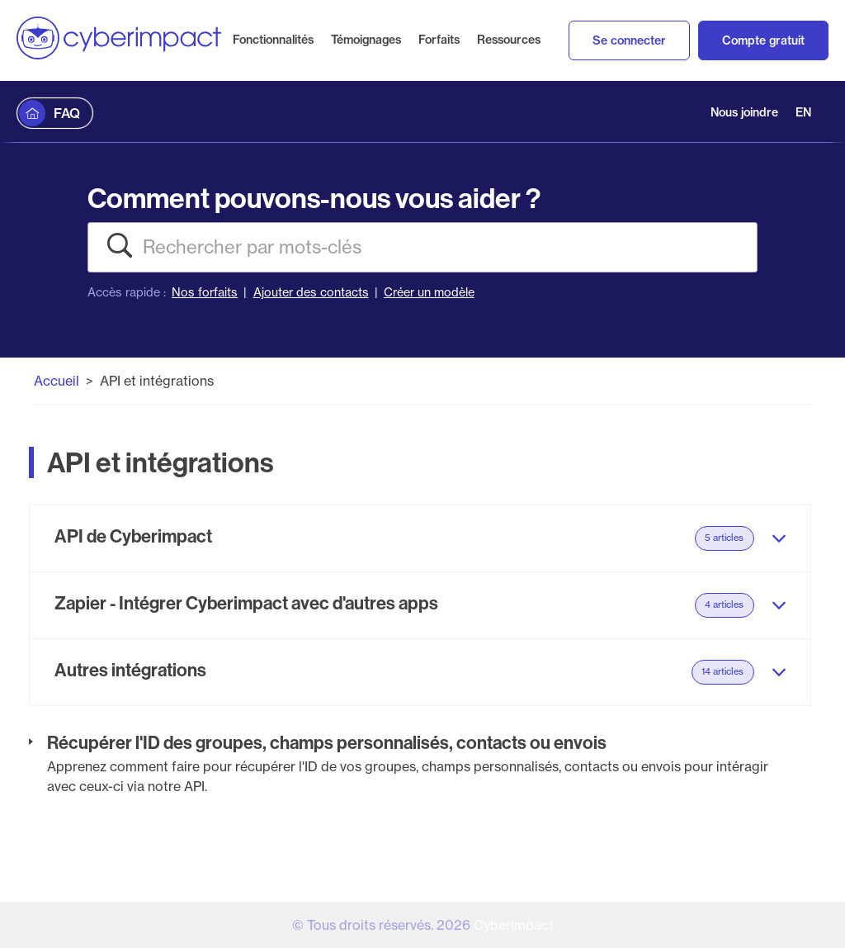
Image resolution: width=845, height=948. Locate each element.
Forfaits (439, 39)
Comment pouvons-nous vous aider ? (314, 198)
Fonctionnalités (273, 39)
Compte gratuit (763, 40)
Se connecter (629, 40)
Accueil (56, 380)
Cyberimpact (514, 925)
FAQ (67, 113)
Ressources (509, 39)
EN (803, 112)
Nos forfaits (205, 292)
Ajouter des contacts (311, 292)
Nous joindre (744, 112)
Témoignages (366, 39)
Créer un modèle (429, 292)
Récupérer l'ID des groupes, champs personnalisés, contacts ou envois (327, 742)
